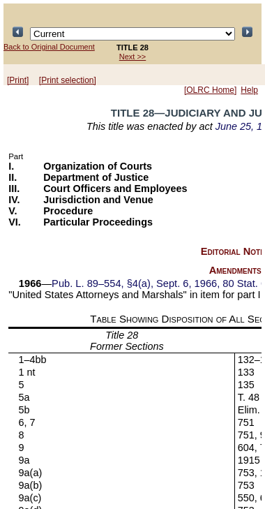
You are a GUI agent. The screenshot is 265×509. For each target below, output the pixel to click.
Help (249, 90)
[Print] (18, 80)
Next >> (132, 56)
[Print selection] (67, 80)
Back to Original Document (49, 47)
